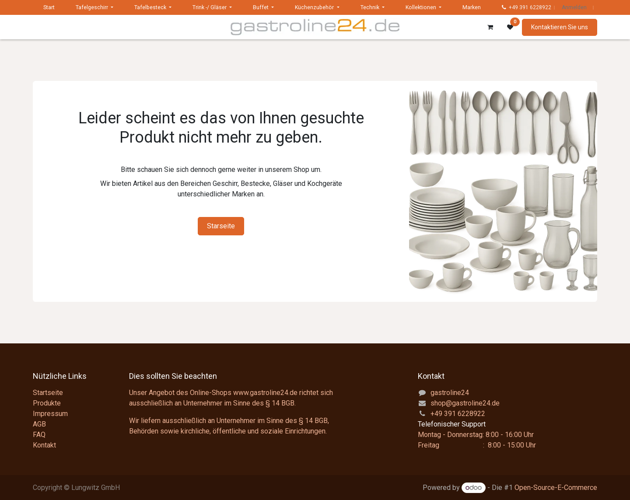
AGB (39, 424)
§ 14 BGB (280, 403)
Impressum (50, 413)
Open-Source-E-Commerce (555, 487)
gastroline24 (449, 392)
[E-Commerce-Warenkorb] (490, 27)
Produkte (47, 403)
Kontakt (44, 445)
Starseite (221, 226)
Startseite (48, 392)
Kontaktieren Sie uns (559, 27)
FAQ (39, 434)
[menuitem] (49, 7)
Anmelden (574, 7)
